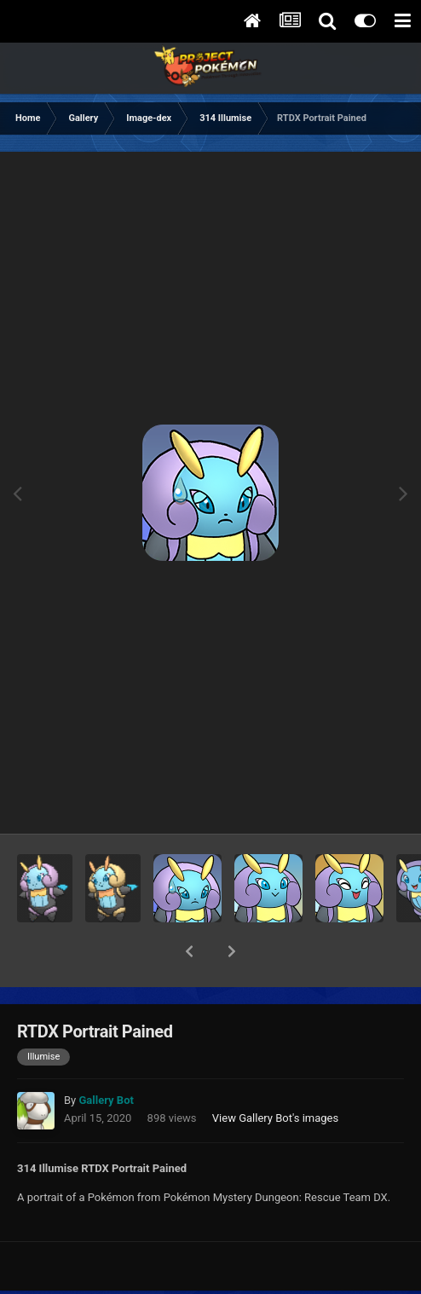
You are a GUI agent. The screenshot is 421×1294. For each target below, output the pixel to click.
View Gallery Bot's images (275, 1073)
